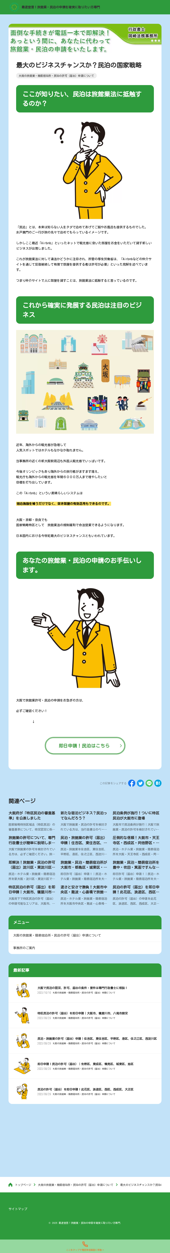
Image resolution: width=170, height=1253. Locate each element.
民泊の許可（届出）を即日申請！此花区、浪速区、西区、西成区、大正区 (136, 892)
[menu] (160, 7)
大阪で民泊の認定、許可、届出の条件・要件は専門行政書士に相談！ (82, 988)
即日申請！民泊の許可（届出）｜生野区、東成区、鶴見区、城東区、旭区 (85, 1064)
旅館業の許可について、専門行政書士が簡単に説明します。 (32, 843)
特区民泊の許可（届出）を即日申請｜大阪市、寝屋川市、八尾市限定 (32, 892)
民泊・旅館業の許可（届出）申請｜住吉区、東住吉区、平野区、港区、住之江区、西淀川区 (97, 1038)
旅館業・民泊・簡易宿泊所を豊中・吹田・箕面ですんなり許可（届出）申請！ (136, 867)
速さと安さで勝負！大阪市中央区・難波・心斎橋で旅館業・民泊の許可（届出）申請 (83, 892)
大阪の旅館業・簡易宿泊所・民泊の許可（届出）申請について (84, 992)
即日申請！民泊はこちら (84, 745)
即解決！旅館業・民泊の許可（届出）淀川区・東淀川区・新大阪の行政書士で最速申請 (32, 867)
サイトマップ (18, 1209)
